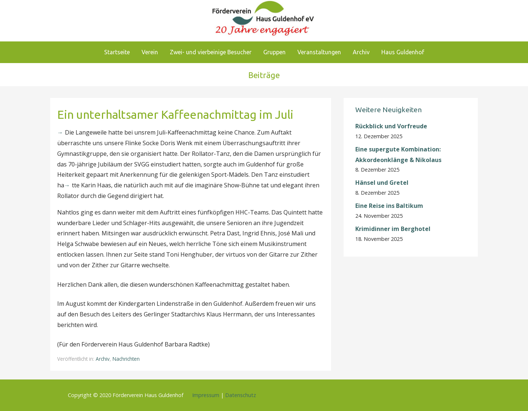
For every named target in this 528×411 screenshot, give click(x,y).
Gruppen (274, 52)
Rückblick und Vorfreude (391, 126)
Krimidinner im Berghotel (392, 229)
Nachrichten (126, 358)
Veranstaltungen (319, 52)
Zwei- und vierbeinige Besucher (211, 52)
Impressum (205, 395)
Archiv (361, 52)
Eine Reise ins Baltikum (390, 206)
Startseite (117, 52)
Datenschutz (240, 395)
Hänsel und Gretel (381, 183)
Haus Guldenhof (402, 52)
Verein (150, 52)
